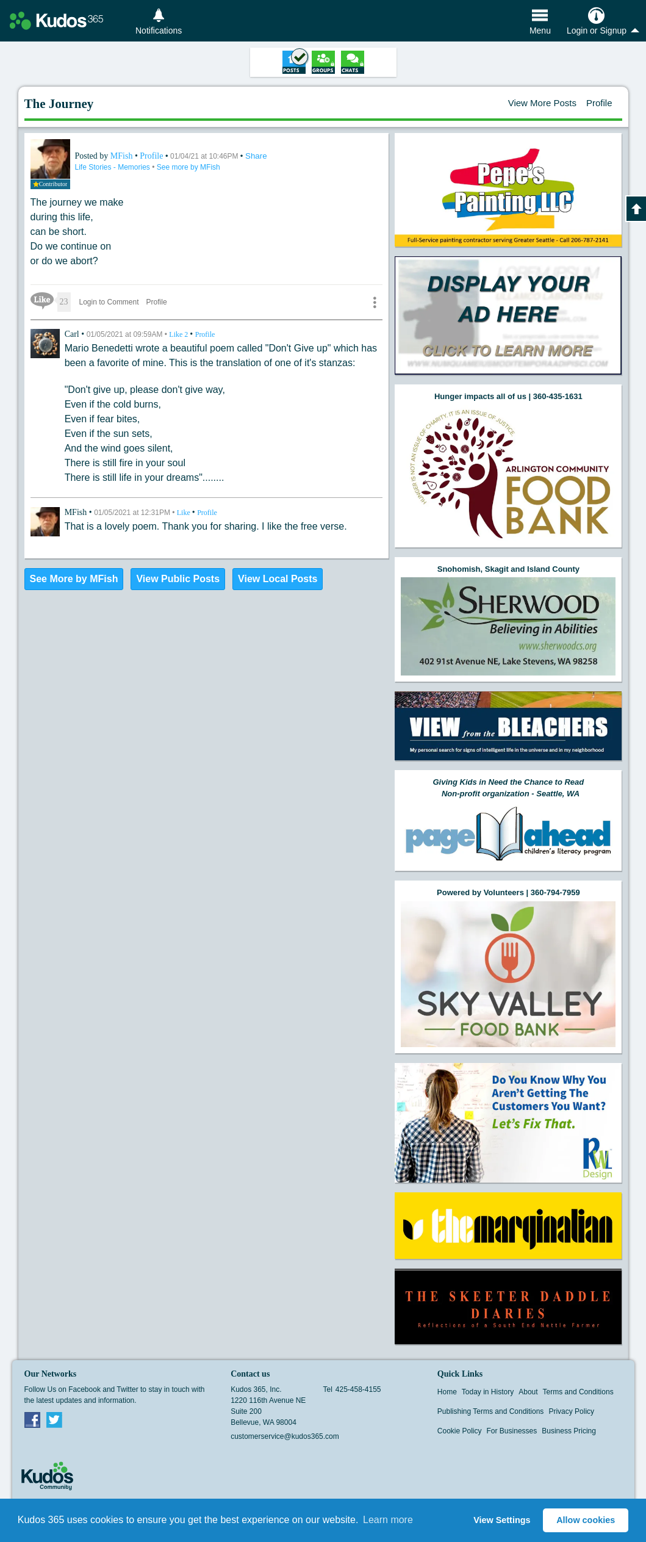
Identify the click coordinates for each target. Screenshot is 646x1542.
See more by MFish (188, 167)
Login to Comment (109, 302)
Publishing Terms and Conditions (490, 1411)
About (528, 1392)
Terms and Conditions (578, 1392)
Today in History (488, 1392)
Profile (599, 103)
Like (179, 334)
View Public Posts (178, 579)
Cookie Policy (459, 1431)
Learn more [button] (388, 1520)
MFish (122, 155)
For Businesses (512, 1431)
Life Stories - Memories (114, 167)
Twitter (54, 1419)
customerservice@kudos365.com (285, 1436)
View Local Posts (277, 579)
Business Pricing (569, 1431)
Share (256, 155)
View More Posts (542, 103)
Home (447, 1392)
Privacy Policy (571, 1411)
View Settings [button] (501, 1520)
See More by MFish (74, 579)
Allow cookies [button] (585, 1520)
